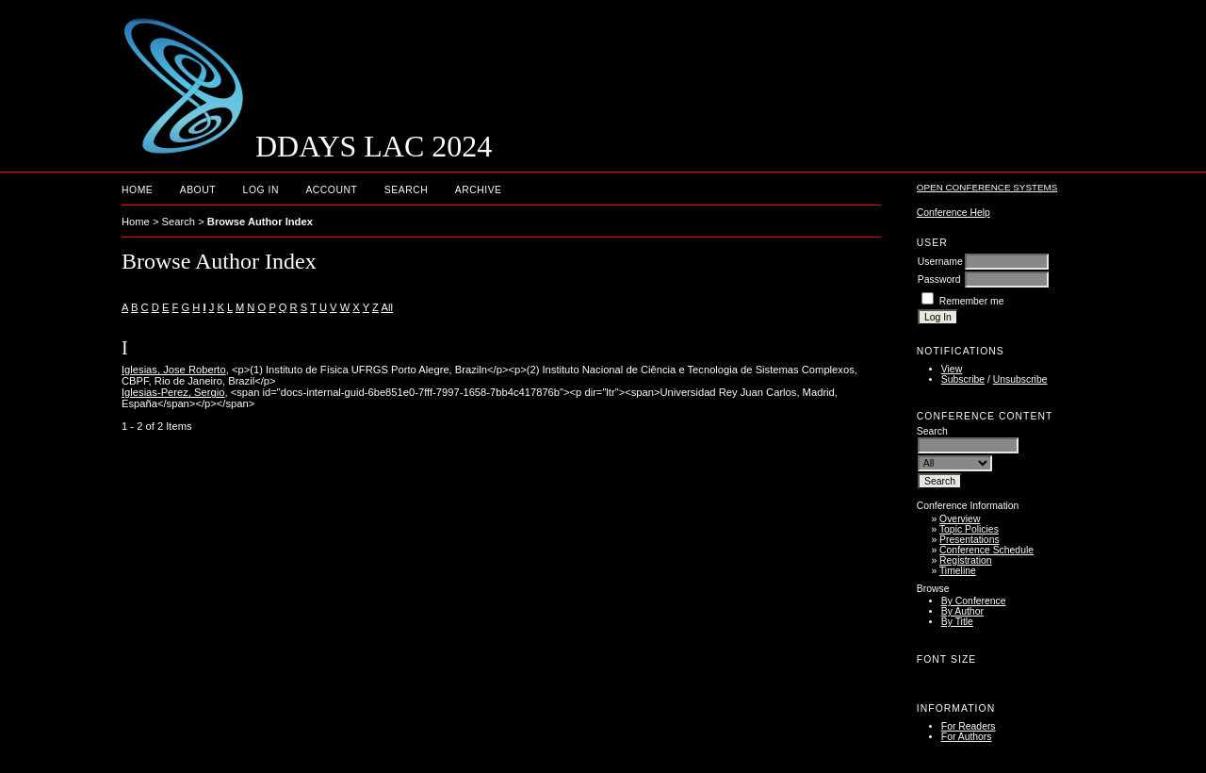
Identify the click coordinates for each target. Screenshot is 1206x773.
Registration (965, 560)
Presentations (969, 540)
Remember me (971, 301)
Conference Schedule (986, 550)
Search (406, 190)
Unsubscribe (1020, 379)
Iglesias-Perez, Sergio (173, 392)
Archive (478, 190)
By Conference (973, 601)
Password (939, 279)
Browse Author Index (260, 221)
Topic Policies (969, 529)
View (951, 369)
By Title (957, 622)
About (198, 190)
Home (137, 190)
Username (940, 261)
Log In (261, 190)
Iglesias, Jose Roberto (174, 369)
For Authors (966, 737)
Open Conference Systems (987, 187)
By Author (962, 611)
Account (331, 190)
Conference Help (953, 212)
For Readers (968, 726)
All (386, 307)
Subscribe (963, 379)
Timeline (957, 571)
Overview (959, 519)
